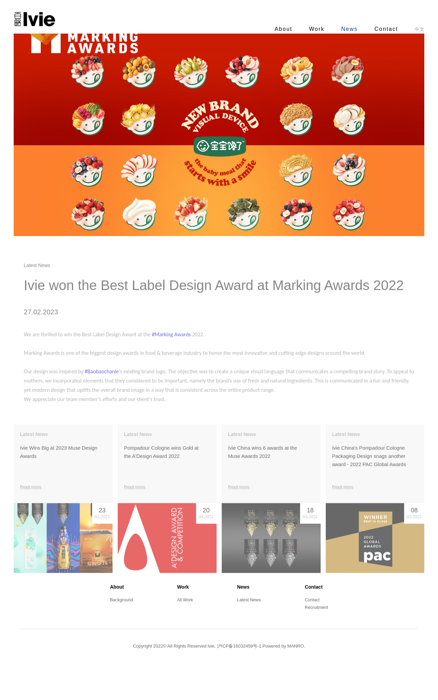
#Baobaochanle (108, 405)
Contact (379, 29)
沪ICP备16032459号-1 (239, 677)
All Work (184, 630)
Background (120, 630)
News (342, 29)
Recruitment (318, 638)
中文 (412, 29)
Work (310, 29)
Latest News (249, 630)
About (276, 29)
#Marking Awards (177, 368)
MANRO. (296, 677)
